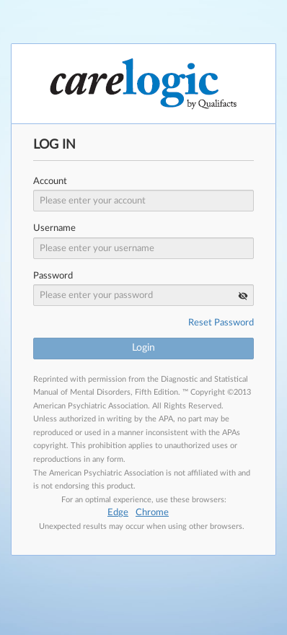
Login (143, 348)
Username (54, 228)
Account (50, 181)
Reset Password (221, 323)
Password (53, 276)
